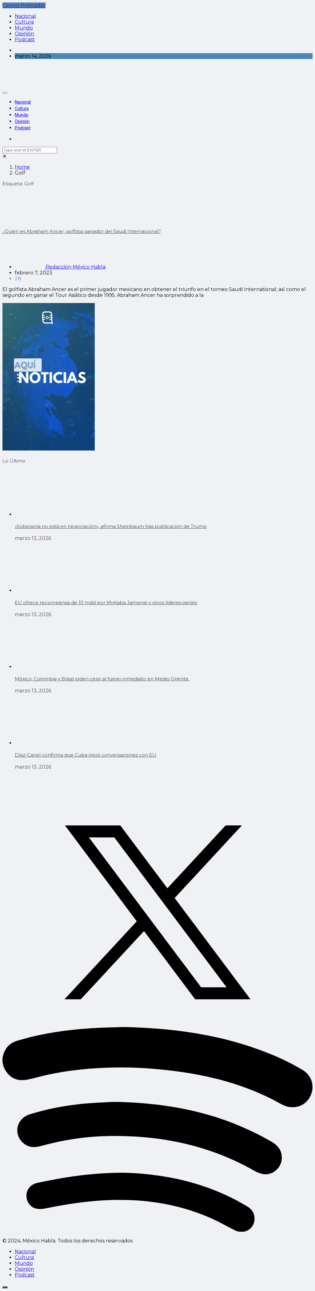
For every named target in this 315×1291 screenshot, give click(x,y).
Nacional (25, 16)
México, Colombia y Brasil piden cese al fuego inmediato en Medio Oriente (102, 679)
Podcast (25, 39)
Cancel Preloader (24, 5)
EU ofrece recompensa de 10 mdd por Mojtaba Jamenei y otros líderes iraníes (106, 602)
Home (22, 167)
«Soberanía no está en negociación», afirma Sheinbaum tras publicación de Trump (111, 526)
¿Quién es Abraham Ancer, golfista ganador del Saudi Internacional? (81, 231)
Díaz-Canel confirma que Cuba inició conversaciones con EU (85, 755)
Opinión (24, 34)
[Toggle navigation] (4, 93)
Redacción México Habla (60, 267)
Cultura (24, 22)
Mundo (24, 28)
